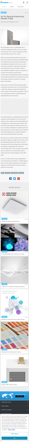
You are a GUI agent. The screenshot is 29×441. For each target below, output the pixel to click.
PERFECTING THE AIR (6, 402)
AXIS (2, 172)
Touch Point (21, 6)
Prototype (21, 172)
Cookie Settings (14, 434)
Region (24, 3)
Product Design (14, 172)
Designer (4, 6)
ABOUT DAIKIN (4, 406)
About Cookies (11, 430)
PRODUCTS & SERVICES (6, 409)
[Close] (26, 417)
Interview (7, 172)
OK (14, 439)
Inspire (12, 6)
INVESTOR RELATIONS (6, 413)
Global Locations (20, 396)
